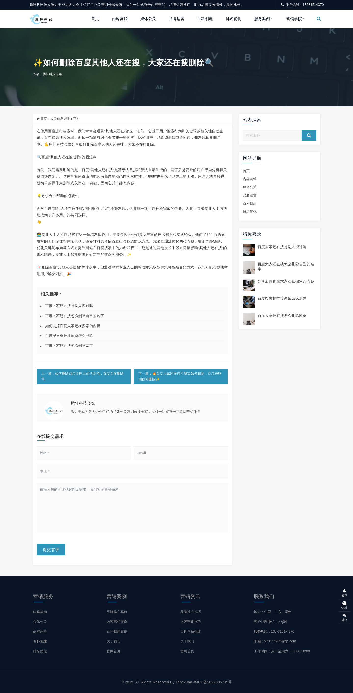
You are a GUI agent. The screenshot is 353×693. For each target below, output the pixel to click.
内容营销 (120, 19)
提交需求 (51, 549)
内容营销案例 (117, 622)
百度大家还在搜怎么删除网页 (69, 346)
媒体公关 (148, 19)
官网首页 (113, 651)
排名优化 (233, 19)
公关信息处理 (60, 118)
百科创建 (205, 19)
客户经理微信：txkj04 (270, 622)
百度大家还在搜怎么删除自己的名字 (74, 316)
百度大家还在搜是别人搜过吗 (69, 306)
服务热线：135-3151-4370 (274, 631)
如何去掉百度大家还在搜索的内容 (72, 326)
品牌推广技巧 (190, 612)
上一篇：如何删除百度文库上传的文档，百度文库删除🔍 (82, 376)
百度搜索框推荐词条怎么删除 (69, 335)
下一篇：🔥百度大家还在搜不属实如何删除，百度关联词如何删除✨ (180, 376)
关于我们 (113, 641)
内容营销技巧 (190, 622)
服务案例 (262, 19)
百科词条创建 (190, 631)
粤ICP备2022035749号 (212, 682)
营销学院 (294, 19)
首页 (95, 19)
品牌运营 (176, 19)
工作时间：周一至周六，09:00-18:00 (282, 651)
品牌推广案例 (117, 612)
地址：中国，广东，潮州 (273, 612)
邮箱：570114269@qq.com (275, 641)
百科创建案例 (117, 631)
